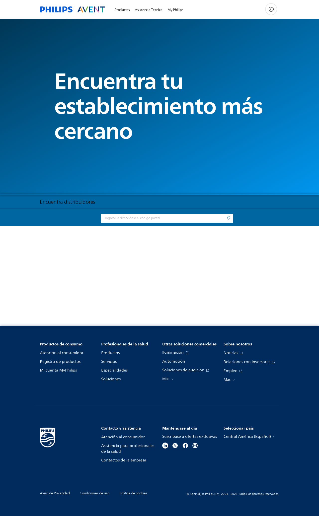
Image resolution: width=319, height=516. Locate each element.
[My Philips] (271, 9)
